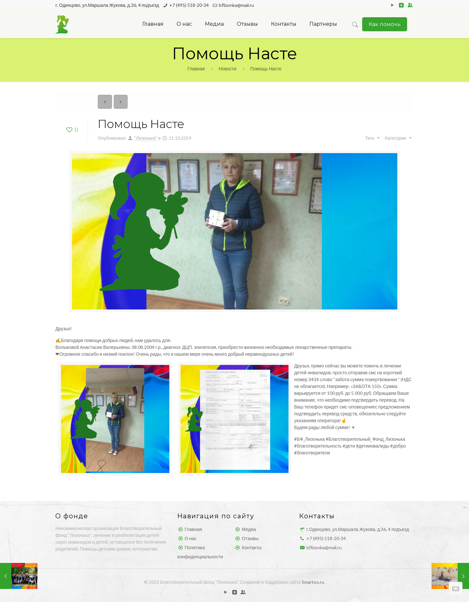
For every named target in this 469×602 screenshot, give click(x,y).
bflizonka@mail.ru (236, 5)
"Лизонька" (145, 138)
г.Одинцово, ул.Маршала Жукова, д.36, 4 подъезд (357, 529)
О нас (190, 538)
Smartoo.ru (313, 582)
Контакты (252, 547)
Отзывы (250, 538)
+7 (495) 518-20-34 (189, 5)
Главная (196, 68)
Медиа (249, 529)
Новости (227, 68)
